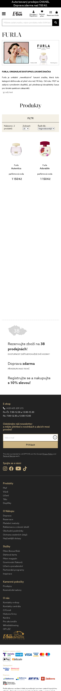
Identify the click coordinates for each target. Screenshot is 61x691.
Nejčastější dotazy (12, 538)
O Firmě (7, 610)
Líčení (6, 495)
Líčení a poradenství (13, 566)
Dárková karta (10, 554)
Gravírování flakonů (12, 562)
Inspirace (7, 573)
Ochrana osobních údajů (15, 534)
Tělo (5, 499)
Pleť (5, 488)
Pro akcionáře (10, 621)
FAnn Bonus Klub (11, 551)
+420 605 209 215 (14, 408)
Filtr (30, 118)
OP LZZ (7, 629)
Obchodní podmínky (13, 530)
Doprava (7, 515)
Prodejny (7, 586)
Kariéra (6, 617)
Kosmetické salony (12, 590)
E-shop (7, 403)
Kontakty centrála (12, 606)
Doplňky (7, 503)
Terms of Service (9, 456)
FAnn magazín (10, 558)
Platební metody (11, 523)
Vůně (5, 491)
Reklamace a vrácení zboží (16, 527)
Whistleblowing (10, 625)
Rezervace (8, 519)
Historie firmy (10, 613)
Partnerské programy (13, 569)
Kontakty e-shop (11, 602)
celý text (9, 92)
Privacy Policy (48, 454)
